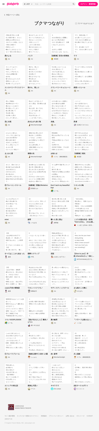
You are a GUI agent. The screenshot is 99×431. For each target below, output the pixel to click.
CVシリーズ (80, 416)
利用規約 (44, 416)
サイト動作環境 (10, 416)
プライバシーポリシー (56, 416)
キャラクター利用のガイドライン (28, 416)
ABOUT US (8, 419)
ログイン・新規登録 (88, 4)
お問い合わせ (70, 416)
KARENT (90, 416)
